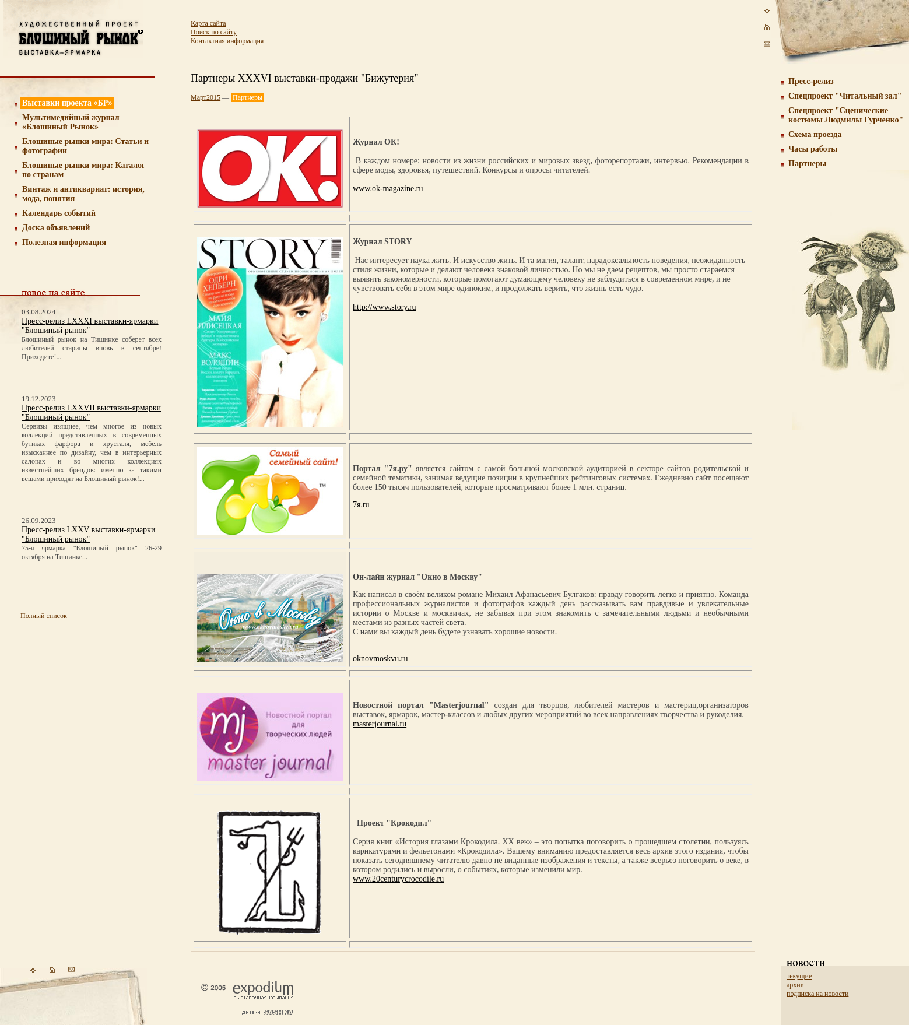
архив (795, 985)
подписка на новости (817, 993)
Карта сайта (208, 23)
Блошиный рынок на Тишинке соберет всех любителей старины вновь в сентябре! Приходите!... (92, 348)
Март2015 (205, 97)
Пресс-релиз (811, 81)
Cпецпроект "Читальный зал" (844, 96)
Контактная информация (227, 41)
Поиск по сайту (214, 32)
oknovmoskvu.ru (380, 658)
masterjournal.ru (379, 723)
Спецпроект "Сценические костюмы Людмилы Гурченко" (845, 115)
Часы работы (812, 149)
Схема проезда (814, 134)
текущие (799, 976)
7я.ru (361, 504)
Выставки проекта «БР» (67, 103)
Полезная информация (64, 242)
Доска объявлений (56, 227)
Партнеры (807, 163)
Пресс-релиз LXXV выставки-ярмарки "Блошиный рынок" (88, 534)
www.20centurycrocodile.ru (398, 879)
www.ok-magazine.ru (388, 188)
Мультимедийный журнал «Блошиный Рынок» (71, 122)
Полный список (43, 616)
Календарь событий (59, 213)
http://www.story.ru (384, 307)
